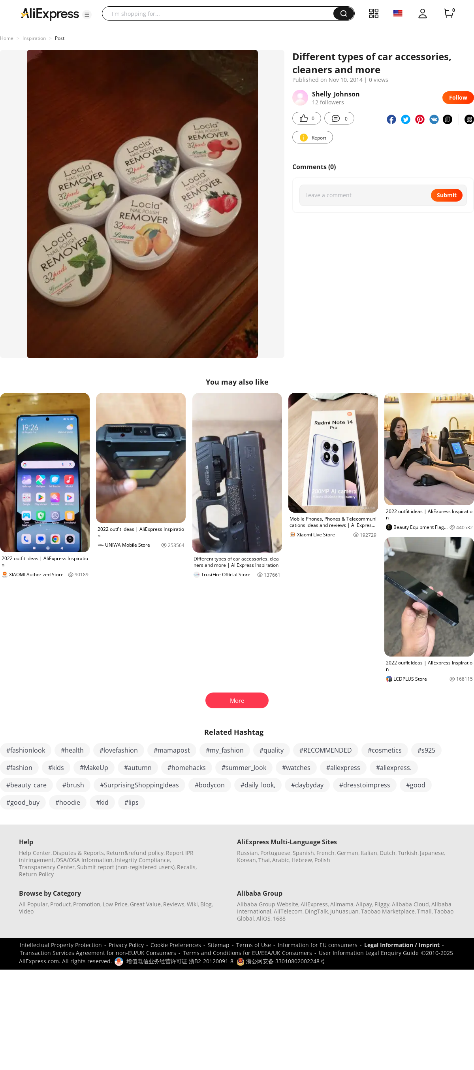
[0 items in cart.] (448, 13)
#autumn (138, 767)
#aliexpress (343, 767)
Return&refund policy (135, 853)
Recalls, (187, 867)
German (347, 853)
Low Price (115, 904)
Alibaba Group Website (267, 904)
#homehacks (186, 767)
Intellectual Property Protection (61, 945)
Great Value (145, 904)
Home (6, 38)
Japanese (432, 853)
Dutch (387, 853)
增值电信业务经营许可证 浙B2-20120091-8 (179, 961)
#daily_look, (258, 785)
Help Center (35, 853)
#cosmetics (385, 750)
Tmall (424, 911)
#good (415, 785)
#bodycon (210, 785)
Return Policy (36, 874)
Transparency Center (47, 867)
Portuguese (275, 853)
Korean (246, 860)
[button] (87, 14)
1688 (279, 918)
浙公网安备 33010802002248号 (281, 961)
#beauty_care (26, 785)
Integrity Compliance (142, 860)
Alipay (364, 904)
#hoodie (67, 802)
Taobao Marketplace (388, 911)
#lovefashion (119, 750)
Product (60, 904)
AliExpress (314, 904)
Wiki (192, 904)
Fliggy (381, 904)
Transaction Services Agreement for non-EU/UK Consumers (98, 953)
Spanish (303, 853)
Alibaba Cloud (410, 904)
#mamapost (172, 750)
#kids (56, 767)
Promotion (86, 904)
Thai (264, 860)
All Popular (33, 904)
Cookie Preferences (175, 945)
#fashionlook (25, 750)
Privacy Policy (126, 945)
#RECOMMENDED (325, 750)
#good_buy (23, 802)
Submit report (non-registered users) (126, 867)
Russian (247, 853)
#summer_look (244, 767)
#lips (131, 802)
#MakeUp (94, 767)
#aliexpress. (394, 767)
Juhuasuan (344, 911)
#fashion (19, 767)
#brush (73, 785)
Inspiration (34, 38)
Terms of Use (253, 945)
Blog (206, 904)
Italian (369, 853)
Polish (322, 860)
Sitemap (218, 945)
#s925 (426, 750)
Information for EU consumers (317, 945)
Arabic (280, 860)
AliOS (263, 918)
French (325, 853)
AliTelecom (288, 911)
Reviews (173, 904)
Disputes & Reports (78, 853)
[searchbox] (220, 13)
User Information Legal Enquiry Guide (369, 953)
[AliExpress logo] (50, 14)
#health (72, 750)
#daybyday (307, 785)
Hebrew (302, 860)
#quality (272, 750)
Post (59, 38)
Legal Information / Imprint (402, 945)
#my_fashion (225, 750)
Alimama (342, 904)
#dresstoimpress (364, 785)
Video (26, 911)
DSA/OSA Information (84, 860)
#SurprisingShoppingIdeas (139, 785)
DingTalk (316, 911)
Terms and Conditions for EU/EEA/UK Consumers (247, 953)
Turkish (408, 853)
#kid (102, 802)
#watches (296, 767)
